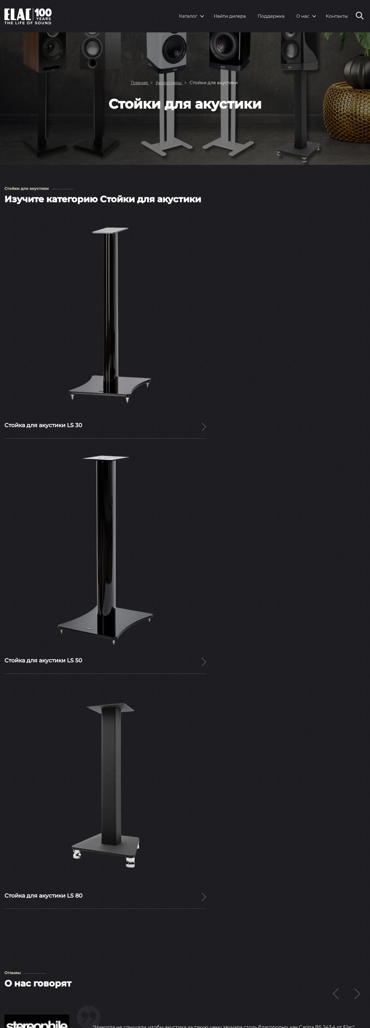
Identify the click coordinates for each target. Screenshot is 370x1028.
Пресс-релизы (236, 963)
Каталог (188, 16)
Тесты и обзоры (238, 983)
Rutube (352, 1015)
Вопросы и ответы (319, 963)
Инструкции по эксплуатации (332, 973)
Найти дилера (230, 16)
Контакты (337, 16)
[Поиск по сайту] (360, 16)
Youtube (315, 1015)
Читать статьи (185, 775)
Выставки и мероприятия (249, 973)
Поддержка (271, 16)
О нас (302, 16)
